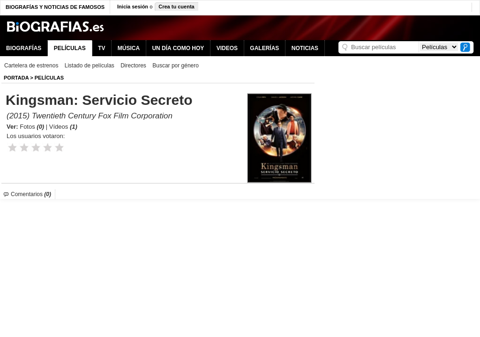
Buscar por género (175, 65)
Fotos (32, 126)
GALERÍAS (264, 48)
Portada (16, 78)
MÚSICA (129, 48)
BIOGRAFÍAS (23, 48)
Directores (133, 65)
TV (101, 48)
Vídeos (63, 126)
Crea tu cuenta (176, 6)
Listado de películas (89, 65)
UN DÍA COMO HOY (178, 48)
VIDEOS (227, 48)
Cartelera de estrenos (31, 65)
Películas (49, 78)
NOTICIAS (305, 48)
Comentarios (31, 194)
